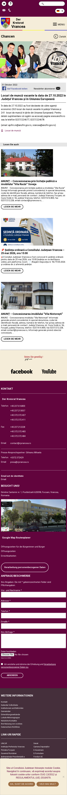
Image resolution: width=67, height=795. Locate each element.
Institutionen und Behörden (12, 708)
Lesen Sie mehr (12, 207)
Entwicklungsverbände (10, 714)
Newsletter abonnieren (44, 89)
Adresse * (6, 600)
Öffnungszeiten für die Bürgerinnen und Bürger (23, 547)
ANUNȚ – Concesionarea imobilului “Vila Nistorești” (32, 313)
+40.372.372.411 (18, 420)
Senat (36, 743)
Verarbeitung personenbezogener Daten (24, 567)
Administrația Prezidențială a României (13, 758)
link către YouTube (49, 371)
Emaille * (5, 621)
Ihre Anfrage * (7, 632)
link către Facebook (21, 371)
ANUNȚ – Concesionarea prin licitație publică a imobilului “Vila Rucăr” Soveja (29, 183)
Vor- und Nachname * (11, 590)
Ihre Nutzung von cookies (11, 724)
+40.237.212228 (17, 427)
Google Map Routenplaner (16, 537)
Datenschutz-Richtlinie (10, 727)
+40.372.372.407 (18, 415)
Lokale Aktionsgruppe (10, 717)
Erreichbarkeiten (8, 556)
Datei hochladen (8, 651)
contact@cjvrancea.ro (20, 443)
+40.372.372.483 (18, 431)
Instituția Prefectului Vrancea (13, 747)
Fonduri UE (38, 757)
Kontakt (4, 702)
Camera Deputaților (42, 747)
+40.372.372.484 (18, 436)
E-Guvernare (38, 750)
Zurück (60, 36)
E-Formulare (38, 753)
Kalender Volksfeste (9, 705)
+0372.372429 (17, 457)
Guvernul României (8, 753)
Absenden (12, 675)
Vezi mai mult (48, 784)
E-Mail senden (4, 10)
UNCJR (4, 743)
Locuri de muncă (13, 130)
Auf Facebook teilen (17, 89)
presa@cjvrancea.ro (19, 462)
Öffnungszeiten (8, 551)
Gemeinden (6, 711)
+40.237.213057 (17, 410)
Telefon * (5, 611)
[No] (63, 776)
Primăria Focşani (8, 750)
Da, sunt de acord (21, 784)
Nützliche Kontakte (9, 721)
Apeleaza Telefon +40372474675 (10, 10)
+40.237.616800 (17, 406)
